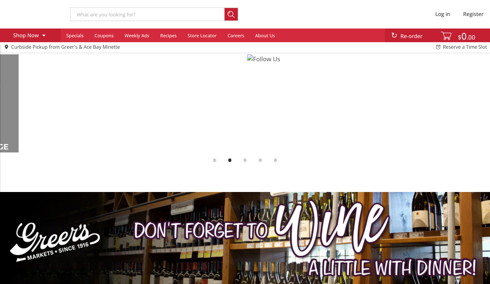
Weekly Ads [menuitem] (137, 35)
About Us (265, 35)
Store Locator (202, 35)
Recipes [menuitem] (168, 35)
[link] (245, 103)
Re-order (411, 36)
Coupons (104, 35)
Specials (75, 35)
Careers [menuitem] (236, 35)
